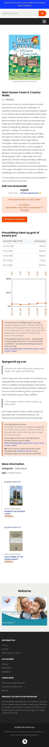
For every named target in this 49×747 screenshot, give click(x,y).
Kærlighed (6, 671)
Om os (5, 645)
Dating (5, 664)
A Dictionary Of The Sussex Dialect (13, 558)
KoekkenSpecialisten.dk (12, 686)
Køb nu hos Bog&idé (14, 219)
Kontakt (5, 649)
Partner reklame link (31, 193)
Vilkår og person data (11, 653)
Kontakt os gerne (24, 451)
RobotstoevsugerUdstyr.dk (13, 683)
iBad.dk (5, 690)
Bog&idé (24, 190)
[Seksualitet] (21, 468)
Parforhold (6, 668)
